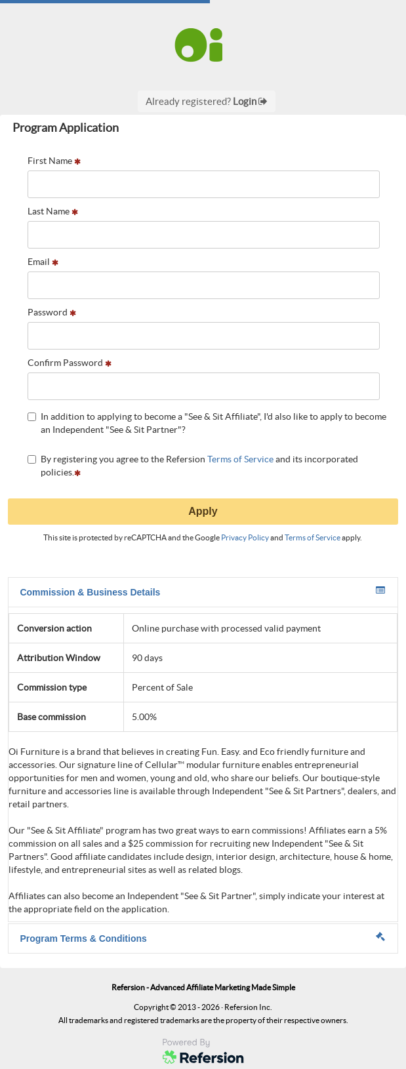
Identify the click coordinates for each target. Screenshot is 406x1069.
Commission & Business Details (202, 591)
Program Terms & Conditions (202, 938)
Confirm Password (70, 362)
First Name (54, 160)
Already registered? (207, 101)
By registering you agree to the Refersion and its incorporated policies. (193, 465)
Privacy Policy (245, 537)
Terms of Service (240, 459)
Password (52, 312)
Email (43, 261)
